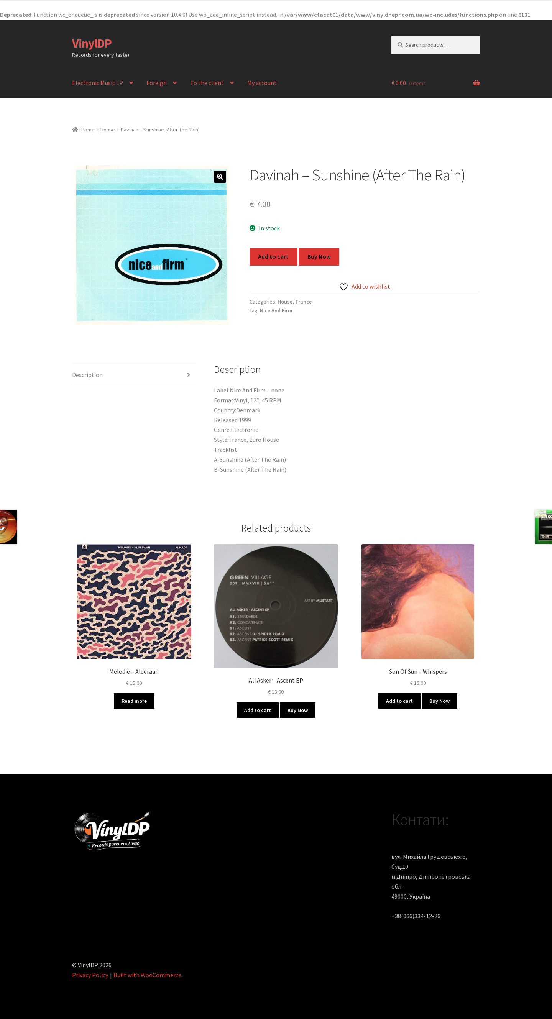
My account (262, 83)
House (107, 129)
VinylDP (92, 43)
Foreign (156, 83)
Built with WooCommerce (147, 975)
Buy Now (319, 256)
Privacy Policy (90, 975)
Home (88, 129)
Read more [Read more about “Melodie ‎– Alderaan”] (134, 700)
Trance (303, 301)
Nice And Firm (276, 310)
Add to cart (273, 256)
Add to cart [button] (257, 710)
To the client (207, 83)
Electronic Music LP (97, 83)
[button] (220, 177)
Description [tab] (87, 375)
